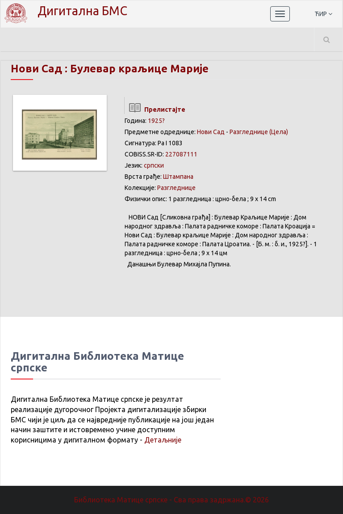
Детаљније (162, 440)
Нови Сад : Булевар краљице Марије (110, 69)
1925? (156, 120)
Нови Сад (211, 131)
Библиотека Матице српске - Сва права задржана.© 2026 (171, 500)
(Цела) (278, 131)
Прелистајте (154, 109)
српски (154, 165)
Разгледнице (249, 131)
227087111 (181, 154)
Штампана (178, 176)
